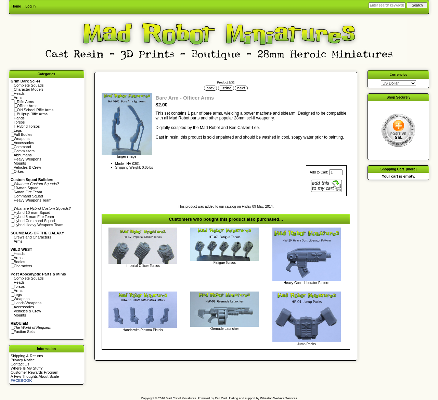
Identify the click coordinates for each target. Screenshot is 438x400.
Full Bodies (23, 134)
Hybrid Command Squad (34, 221)
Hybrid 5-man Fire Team (34, 217)
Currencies (399, 74)
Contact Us (20, 364)
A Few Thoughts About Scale (35, 376)
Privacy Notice (23, 360)
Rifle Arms (25, 102)
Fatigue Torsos (225, 262)
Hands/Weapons (27, 303)
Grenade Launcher (224, 329)
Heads (19, 93)
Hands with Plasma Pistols (143, 330)
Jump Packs (306, 344)
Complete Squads (28, 85)
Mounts (20, 163)
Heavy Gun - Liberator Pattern (306, 283)
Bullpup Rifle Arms (32, 114)
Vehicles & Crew (27, 167)
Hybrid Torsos (28, 126)
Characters (23, 266)
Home (16, 6)
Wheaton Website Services (278, 398)
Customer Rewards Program (34, 372)
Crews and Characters (32, 237)
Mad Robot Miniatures (181, 398)
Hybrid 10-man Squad (32, 212)
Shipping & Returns (27, 356)
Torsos (19, 122)
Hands (19, 118)
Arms (18, 241)
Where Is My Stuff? (26, 368)
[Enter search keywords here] (387, 5)
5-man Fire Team (28, 192)
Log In (30, 6)
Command (22, 147)
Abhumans (23, 155)
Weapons (21, 139)
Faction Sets (24, 332)
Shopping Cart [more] (399, 169)
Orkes (19, 171)
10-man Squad (26, 188)
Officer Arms (27, 106)
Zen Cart (221, 398)
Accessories (24, 143)
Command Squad (28, 196)
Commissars (24, 151)
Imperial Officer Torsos (143, 266)
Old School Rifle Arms (35, 110)
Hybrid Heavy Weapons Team (38, 225)
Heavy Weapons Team (32, 200)
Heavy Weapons (27, 159)
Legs (18, 130)
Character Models (28, 89)
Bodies (19, 262)
